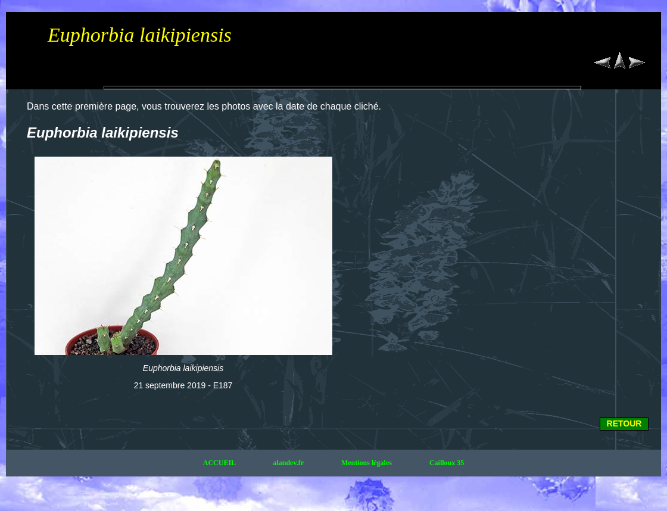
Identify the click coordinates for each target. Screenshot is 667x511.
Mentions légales (367, 463)
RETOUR (624, 423)
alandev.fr (289, 463)
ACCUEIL (220, 463)
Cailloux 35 (446, 463)
